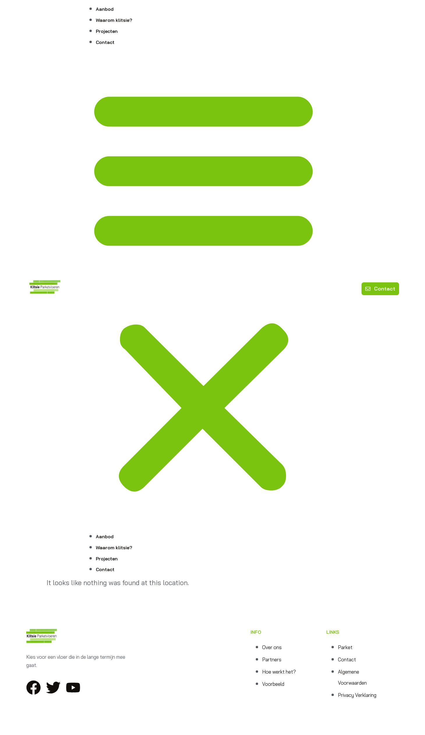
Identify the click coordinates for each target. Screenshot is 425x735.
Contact (105, 42)
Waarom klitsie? (114, 20)
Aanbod (105, 9)
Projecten (107, 31)
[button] (203, 288)
